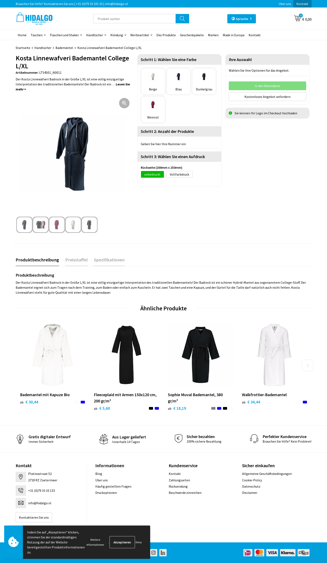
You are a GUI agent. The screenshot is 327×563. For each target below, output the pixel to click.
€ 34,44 (251, 401)
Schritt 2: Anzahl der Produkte (167, 131)
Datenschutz (251, 486)
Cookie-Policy (252, 480)
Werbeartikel (139, 35)
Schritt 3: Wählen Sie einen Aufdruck (173, 156)
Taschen (37, 35)
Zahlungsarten (179, 480)
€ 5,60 (102, 408)
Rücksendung (178, 486)
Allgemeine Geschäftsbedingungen (267, 474)
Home (22, 35)
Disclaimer (249, 493)
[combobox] (134, 18)
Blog (98, 474)
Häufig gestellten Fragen (113, 486)
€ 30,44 (29, 401)
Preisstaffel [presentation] (76, 260)
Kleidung (116, 35)
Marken (213, 35)
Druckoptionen (106, 493)
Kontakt (302, 4)
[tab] (37, 260)
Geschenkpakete (192, 35)
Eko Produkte (166, 35)
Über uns (285, 4)
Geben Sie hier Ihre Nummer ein (163, 144)
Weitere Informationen (95, 542)
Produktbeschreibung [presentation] (37, 260)
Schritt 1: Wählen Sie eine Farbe (168, 59)
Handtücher (94, 35)
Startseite (23, 48)
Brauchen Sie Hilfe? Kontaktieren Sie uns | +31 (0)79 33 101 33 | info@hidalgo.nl (72, 4)
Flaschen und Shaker (64, 35)
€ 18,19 (177, 408)
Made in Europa (233, 35)
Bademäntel (64, 48)
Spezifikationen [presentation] (109, 260)
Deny (139, 542)
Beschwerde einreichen (185, 493)
